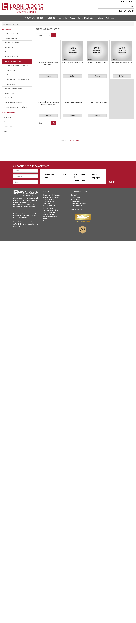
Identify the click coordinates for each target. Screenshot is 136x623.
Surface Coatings (48, 208)
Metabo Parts (11, 70)
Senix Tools (46, 203)
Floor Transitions (48, 201)
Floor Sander (81, 174)
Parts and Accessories (13, 61)
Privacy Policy (75, 197)
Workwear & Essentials (50, 216)
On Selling (110, 18)
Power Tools (9, 93)
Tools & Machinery (49, 214)
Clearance (46, 221)
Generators (9, 47)
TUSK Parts (11, 84)
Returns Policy (75, 199)
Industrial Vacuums (11, 56)
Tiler (62, 178)
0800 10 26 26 (126, 11)
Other (9, 75)
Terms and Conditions (78, 203)
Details (48, 76)
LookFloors (74, 140)
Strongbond (8, 126)
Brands (52, 17)
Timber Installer (80, 180)
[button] (124, 1)
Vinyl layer (96, 178)
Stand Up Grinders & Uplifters (15, 102)
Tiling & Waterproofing (50, 210)
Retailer (95, 174)
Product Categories (34, 17)
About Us (63, 18)
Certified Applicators (86, 18)
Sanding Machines (11, 98)
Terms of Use (75, 201)
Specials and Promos (50, 206)
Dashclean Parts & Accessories (17, 66)
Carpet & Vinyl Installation (51, 195)
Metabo (6, 122)
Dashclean (7, 117)
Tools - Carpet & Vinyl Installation (16, 107)
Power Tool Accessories (13, 89)
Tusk (5, 131)
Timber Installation (49, 212)
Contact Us (74, 195)
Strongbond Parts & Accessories (18, 79)
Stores (72, 18)
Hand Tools (9, 52)
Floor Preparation (48, 199)
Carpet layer (49, 174)
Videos (100, 18)
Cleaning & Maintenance (51, 197)
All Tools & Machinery (11, 33)
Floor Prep (64, 174)
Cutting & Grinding (11, 38)
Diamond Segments (12, 43)
